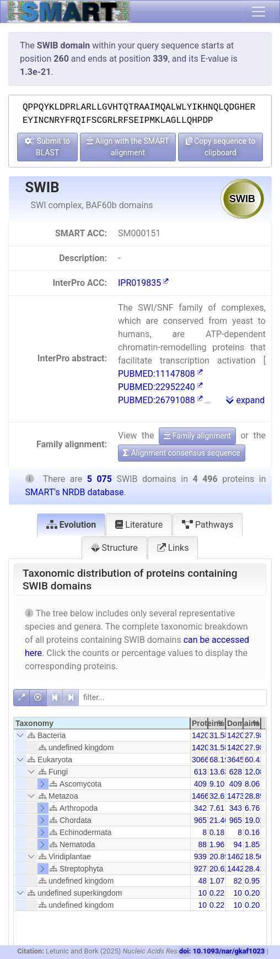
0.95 (252, 880)
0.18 (216, 832)
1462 (235, 856)
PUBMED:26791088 (160, 400)
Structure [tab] (114, 548)
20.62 (219, 868)
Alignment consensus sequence (181, 452)
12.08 (254, 771)
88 (202, 844)
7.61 (216, 808)
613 (200, 771)
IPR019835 (143, 283)
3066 (200, 759)
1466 (200, 796)
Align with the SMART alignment (128, 147)
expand (245, 400)
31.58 (219, 735)
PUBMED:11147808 (160, 374)
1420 (200, 735)
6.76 (252, 808)
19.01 (254, 820)
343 (235, 808)
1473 (235, 796)
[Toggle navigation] (258, 12)
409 (200, 783)
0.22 (216, 892)
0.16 (252, 832)
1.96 (216, 844)
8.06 (252, 783)
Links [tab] (173, 548)
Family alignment (197, 435)
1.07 (216, 880)
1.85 (252, 844)
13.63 (219, 771)
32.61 (219, 796)
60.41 (254, 759)
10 (202, 892)
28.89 (254, 796)
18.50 (254, 856)
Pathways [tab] (207, 524)
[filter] (172, 697)
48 (202, 880)
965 (200, 820)
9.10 (216, 783)
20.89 (219, 856)
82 (237, 880)
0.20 (252, 892)
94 (237, 844)
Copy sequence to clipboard (221, 147)
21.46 (219, 820)
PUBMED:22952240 (160, 387)
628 (235, 771)
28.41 (254, 868)
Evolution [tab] (71, 524)
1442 (235, 868)
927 (200, 868)
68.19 (219, 759)
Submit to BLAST (47, 147)
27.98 (254, 735)
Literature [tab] (139, 524)
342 (200, 808)
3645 (235, 759)
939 (200, 856)
